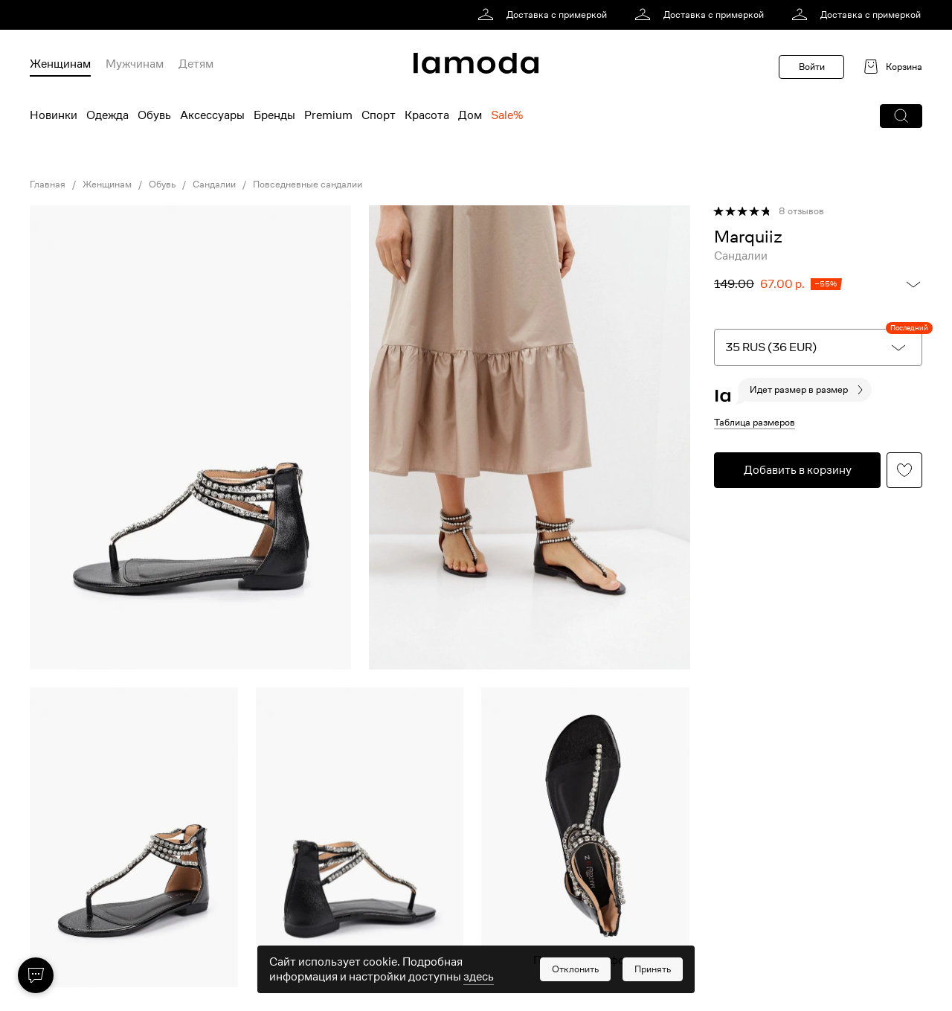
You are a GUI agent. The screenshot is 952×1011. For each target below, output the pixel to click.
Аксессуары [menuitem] (212, 115)
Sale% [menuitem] (507, 115)
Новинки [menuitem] (53, 115)
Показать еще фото (585, 960)
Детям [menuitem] (195, 64)
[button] (901, 116)
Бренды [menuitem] (274, 115)
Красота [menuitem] (427, 115)
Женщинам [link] (107, 184)
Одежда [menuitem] (107, 115)
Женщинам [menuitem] (60, 64)
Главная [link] (47, 184)
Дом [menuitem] (470, 115)
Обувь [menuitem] (154, 115)
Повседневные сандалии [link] (307, 184)
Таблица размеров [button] (754, 422)
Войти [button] (812, 66)
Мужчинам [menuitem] (135, 64)
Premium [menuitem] (328, 115)
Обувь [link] (162, 184)
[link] (544, 15)
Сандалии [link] (214, 184)
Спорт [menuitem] (378, 115)
